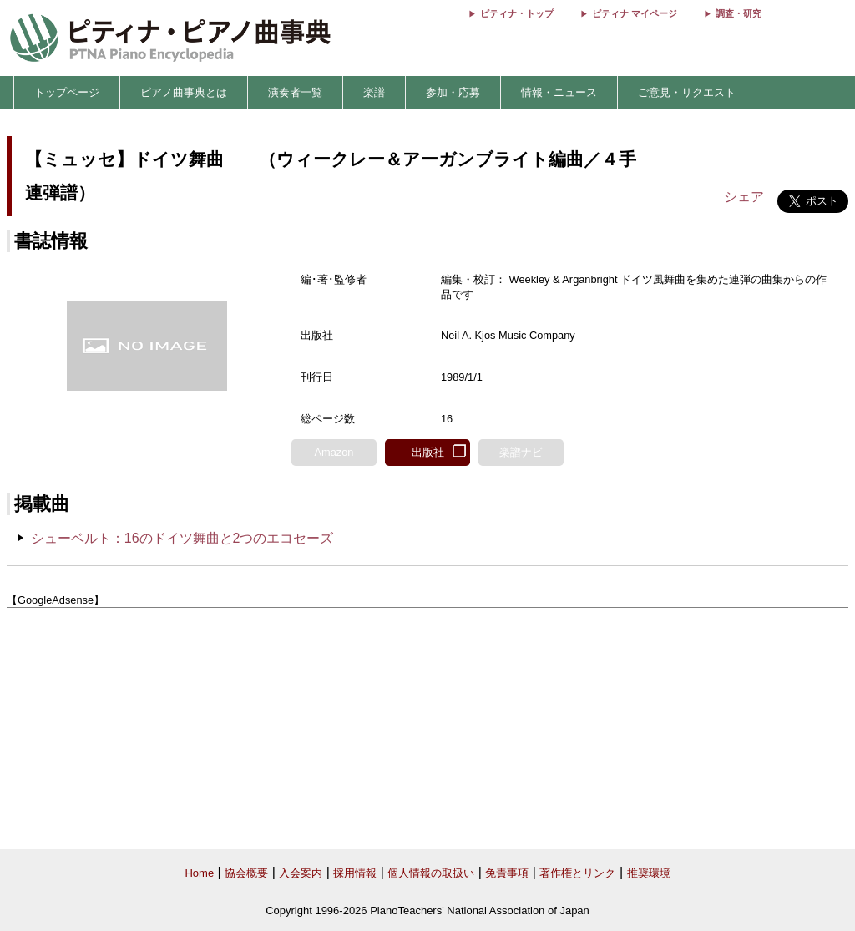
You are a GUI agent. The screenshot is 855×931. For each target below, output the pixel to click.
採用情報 (355, 873)
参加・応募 (453, 92)
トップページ (66, 92)
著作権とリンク (577, 873)
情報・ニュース (559, 92)
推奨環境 (648, 873)
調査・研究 (738, 13)
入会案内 (300, 873)
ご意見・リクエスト (687, 92)
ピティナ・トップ (517, 13)
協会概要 (246, 873)
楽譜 (374, 92)
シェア (744, 197)
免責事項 (507, 873)
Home (199, 873)
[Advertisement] (427, 729)
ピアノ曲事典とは (183, 92)
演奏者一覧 (295, 92)
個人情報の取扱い (430, 873)
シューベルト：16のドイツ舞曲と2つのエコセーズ (182, 538)
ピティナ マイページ (634, 13)
